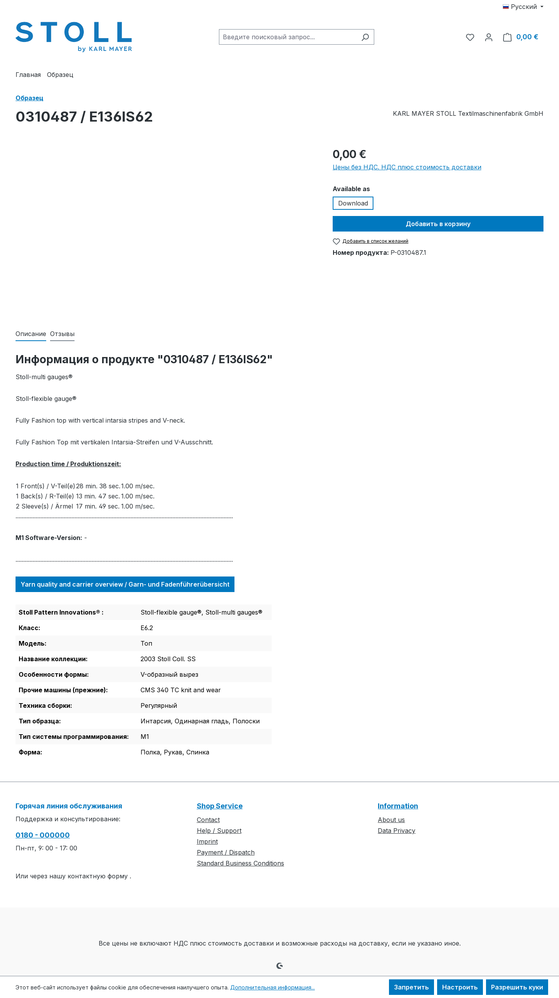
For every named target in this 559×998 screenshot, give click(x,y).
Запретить (411, 987)
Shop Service (220, 806)
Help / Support (219, 830)
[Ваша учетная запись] (488, 37)
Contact (208, 820)
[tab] (31, 334)
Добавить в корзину (438, 224)
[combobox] (287, 37)
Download (353, 203)
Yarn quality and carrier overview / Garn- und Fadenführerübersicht (125, 584)
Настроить (460, 987)
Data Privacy (396, 830)
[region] (166, 229)
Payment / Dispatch (226, 852)
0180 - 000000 (43, 835)
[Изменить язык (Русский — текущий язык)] (523, 6)
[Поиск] (365, 37)
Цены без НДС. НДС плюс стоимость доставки (407, 167)
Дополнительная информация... (272, 987)
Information (398, 806)
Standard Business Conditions (240, 863)
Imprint (207, 841)
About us (391, 820)
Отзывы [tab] (62, 334)
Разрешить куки (517, 987)
